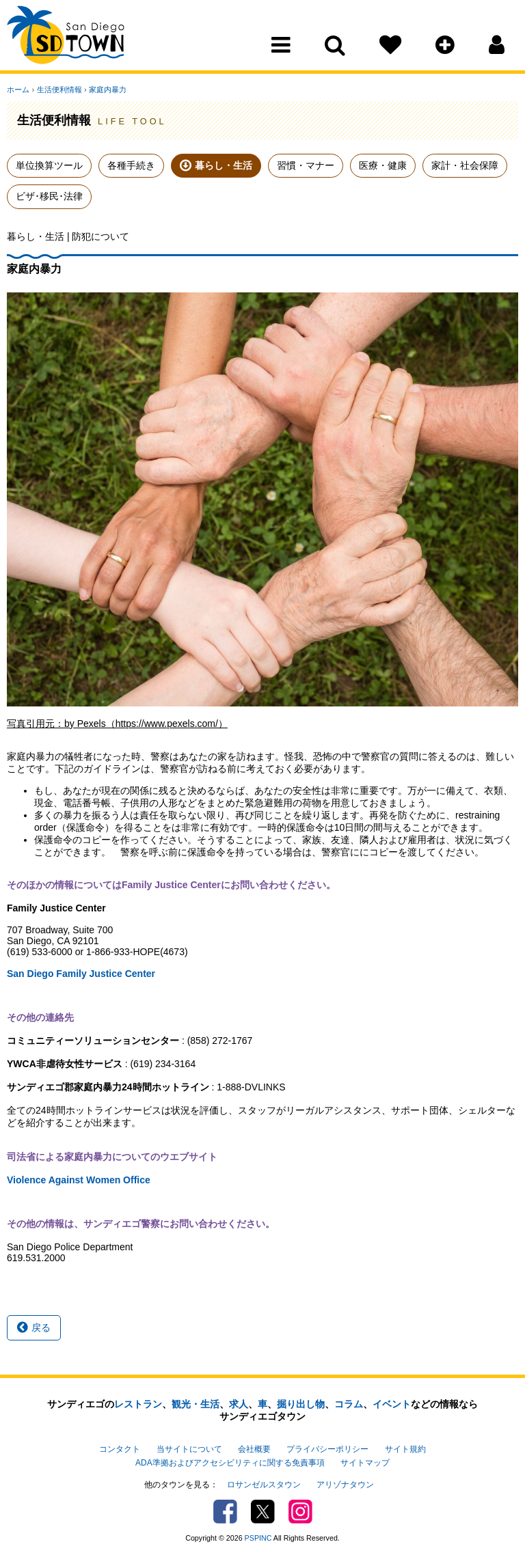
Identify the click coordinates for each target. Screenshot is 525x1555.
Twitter (263, 1511)
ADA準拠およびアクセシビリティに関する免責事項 (229, 1462)
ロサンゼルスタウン (264, 1484)
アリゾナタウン (345, 1484)
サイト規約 (405, 1448)
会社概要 (254, 1448)
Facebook (225, 1511)
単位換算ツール (49, 165)
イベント (392, 1404)
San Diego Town (66, 37)
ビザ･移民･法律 (49, 196)
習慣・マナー (305, 165)
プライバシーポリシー (327, 1448)
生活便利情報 (58, 89)
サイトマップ (365, 1462)
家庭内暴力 (107, 89)
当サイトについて (189, 1448)
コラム (348, 1404)
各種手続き (131, 165)
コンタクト (119, 1448)
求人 (238, 1404)
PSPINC (258, 1537)
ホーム (18, 89)
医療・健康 (383, 165)
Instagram (300, 1511)
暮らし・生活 (223, 165)
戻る (34, 1327)
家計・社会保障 (464, 165)
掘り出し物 (301, 1404)
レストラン (138, 1404)
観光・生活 (195, 1404)
